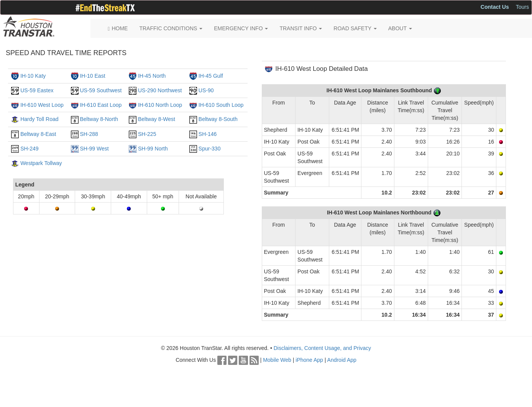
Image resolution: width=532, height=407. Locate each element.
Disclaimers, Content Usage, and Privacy (322, 348)
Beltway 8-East (38, 134)
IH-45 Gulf (211, 76)
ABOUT (400, 28)
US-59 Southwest (101, 90)
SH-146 (208, 134)
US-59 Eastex (36, 90)
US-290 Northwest (160, 90)
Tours (522, 7)
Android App (341, 360)
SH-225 (147, 134)
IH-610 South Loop (221, 105)
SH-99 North (153, 148)
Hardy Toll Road (39, 119)
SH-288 (89, 134)
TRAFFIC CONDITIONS (170, 28)
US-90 (206, 90)
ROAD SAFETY (354, 28)
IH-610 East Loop (101, 105)
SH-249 (29, 148)
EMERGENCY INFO (241, 28)
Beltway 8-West (156, 119)
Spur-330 (210, 148)
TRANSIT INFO (300, 28)
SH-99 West (94, 148)
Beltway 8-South (218, 119)
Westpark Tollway (41, 163)
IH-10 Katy (33, 76)
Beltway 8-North (99, 119)
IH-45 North (152, 76)
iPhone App (309, 360)
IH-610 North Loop (160, 105)
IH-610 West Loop (42, 105)
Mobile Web (277, 360)
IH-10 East (92, 76)
